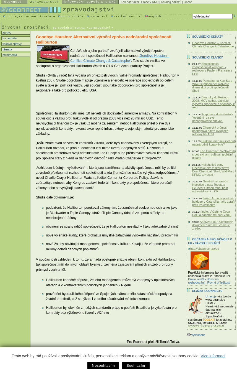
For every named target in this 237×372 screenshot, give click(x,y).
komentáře (9, 38)
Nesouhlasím (103, 365)
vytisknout (196, 335)
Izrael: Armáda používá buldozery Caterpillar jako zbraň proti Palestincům (213, 202)
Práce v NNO (150, 2)
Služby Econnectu (207, 290)
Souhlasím (135, 365)
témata (7, 49)
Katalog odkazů (171, 2)
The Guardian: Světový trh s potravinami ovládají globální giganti (213, 154)
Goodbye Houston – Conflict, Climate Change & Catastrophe (213, 44)
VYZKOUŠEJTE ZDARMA (205, 326)
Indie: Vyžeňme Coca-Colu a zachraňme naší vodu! (211, 213)
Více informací (212, 356)
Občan (188, 2)
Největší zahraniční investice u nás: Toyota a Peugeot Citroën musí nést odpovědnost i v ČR (210, 186)
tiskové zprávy (12, 43)
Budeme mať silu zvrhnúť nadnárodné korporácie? (213, 142)
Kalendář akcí (130, 2)
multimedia (9, 55)
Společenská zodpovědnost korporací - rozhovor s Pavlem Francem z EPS (212, 68)
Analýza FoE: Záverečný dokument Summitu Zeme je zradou (212, 225)
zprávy (6, 32)
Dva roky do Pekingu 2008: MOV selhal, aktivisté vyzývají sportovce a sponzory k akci (213, 102)
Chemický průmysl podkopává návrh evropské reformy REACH (210, 131)
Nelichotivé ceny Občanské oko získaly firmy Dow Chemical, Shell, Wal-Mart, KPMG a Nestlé (213, 169)
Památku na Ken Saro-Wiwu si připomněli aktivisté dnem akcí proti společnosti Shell (212, 85)
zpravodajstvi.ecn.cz (69, 27)
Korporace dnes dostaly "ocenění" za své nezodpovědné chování (212, 118)
